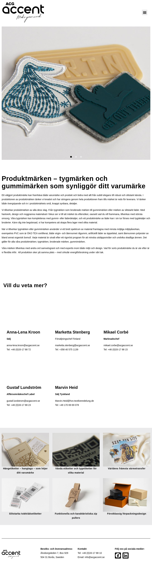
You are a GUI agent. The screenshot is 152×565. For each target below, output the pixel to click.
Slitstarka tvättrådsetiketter (25, 513)
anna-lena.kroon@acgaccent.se (23, 345)
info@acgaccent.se (95, 557)
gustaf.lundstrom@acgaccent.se (23, 401)
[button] (144, 12)
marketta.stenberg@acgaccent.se (72, 345)
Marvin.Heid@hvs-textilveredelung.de (74, 401)
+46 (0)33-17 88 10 (92, 553)
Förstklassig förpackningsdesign (126, 513)
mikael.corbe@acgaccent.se (118, 345)
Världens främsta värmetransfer (127, 468)
